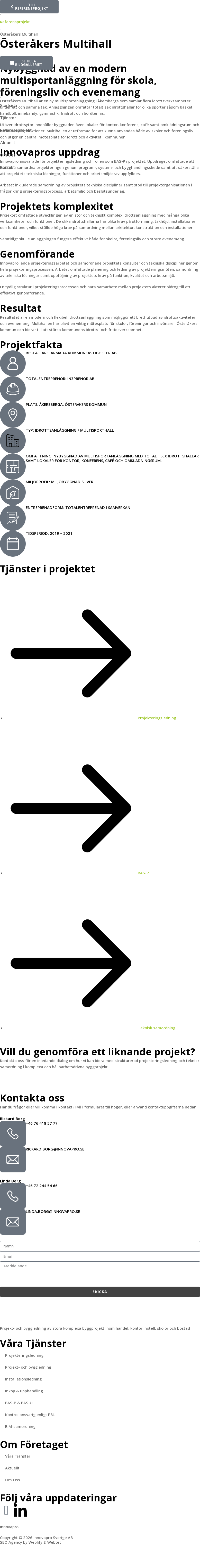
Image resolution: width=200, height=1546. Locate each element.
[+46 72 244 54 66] (13, 1196)
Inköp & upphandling (24, 1390)
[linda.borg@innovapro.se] (13, 1222)
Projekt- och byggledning (28, 1367)
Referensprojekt (16, 130)
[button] (100, 90)
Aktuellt (7, 142)
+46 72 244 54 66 (42, 1185)
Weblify (35, 1542)
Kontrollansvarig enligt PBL (30, 1414)
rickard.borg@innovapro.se (55, 1149)
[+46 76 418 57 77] (13, 1134)
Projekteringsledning (24, 1355)
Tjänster (8, 117)
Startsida (8, 105)
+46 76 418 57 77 (42, 1123)
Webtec (54, 1542)
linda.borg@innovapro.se (53, 1211)
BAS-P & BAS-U (19, 1402)
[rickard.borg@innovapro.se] (13, 1159)
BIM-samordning (20, 1426)
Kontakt (7, 167)
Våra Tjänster (17, 1456)
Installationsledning (23, 1378)
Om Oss (7, 155)
